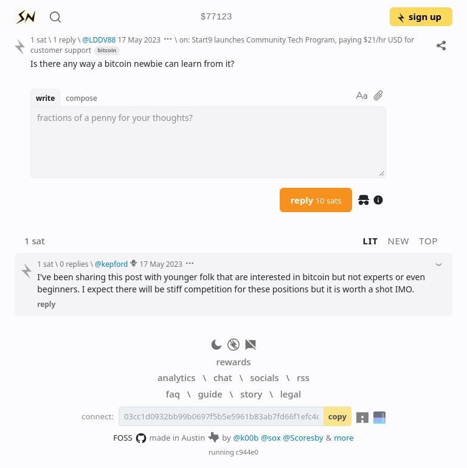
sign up (418, 16)
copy (337, 416)
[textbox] (208, 142)
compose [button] (81, 98)
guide (210, 394)
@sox (270, 437)
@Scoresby (303, 437)
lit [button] (370, 241)
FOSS (130, 438)
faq (173, 394)
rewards (233, 362)
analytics (176, 377)
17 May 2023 (139, 39)
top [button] (428, 241)
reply (316, 200)
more (344, 437)
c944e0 (247, 451)
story (251, 394)
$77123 (216, 17)
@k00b (246, 437)
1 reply (64, 39)
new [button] (399, 241)
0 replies (74, 264)
